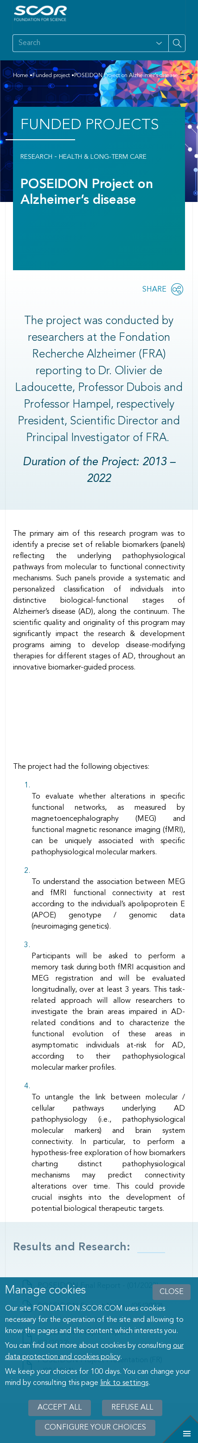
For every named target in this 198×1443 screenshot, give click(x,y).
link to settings (124, 1383)
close (172, 1292)
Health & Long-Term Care (103, 157)
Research (36, 157)
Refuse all (132, 1407)
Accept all (60, 1407)
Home (20, 75)
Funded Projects (89, 125)
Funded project (51, 75)
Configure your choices (95, 1427)
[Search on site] (81, 43)
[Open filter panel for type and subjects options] (159, 43)
